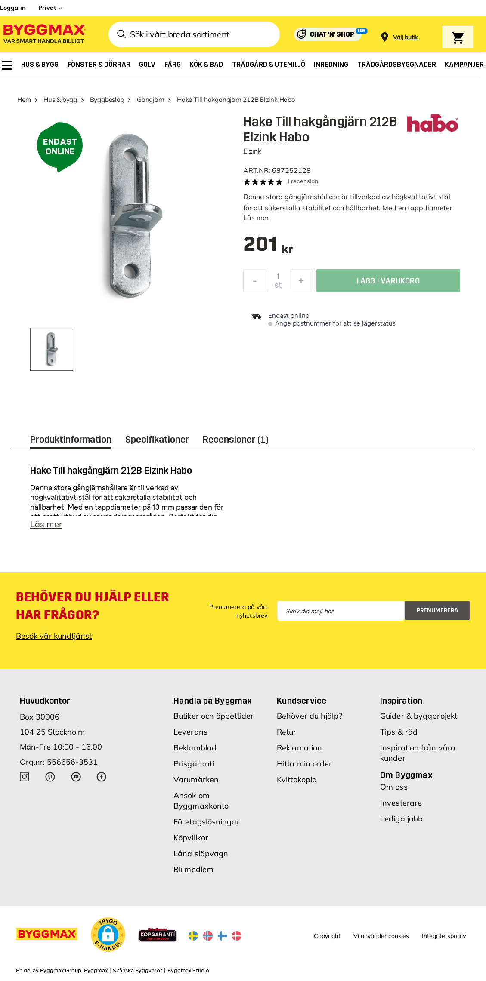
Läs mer (256, 217)
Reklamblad (195, 751)
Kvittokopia (297, 783)
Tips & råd (399, 735)
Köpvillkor (190, 841)
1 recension (302, 181)
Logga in (12, 8)
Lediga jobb (401, 822)
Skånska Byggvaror (137, 974)
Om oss (394, 790)
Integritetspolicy (444, 939)
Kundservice (301, 704)
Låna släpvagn (200, 857)
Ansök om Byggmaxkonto (201, 804)
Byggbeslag (107, 99)
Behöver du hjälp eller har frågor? (92, 609)
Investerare (401, 806)
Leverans (190, 735)
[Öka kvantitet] (301, 283)
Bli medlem (193, 873)
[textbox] (268, 248)
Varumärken (196, 783)
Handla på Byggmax (212, 704)
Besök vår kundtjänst (54, 639)
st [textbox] (278, 287)
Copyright (327, 939)
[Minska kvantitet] (254, 283)
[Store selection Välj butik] (405, 37)
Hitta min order (304, 767)
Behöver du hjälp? (309, 719)
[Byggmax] (44, 35)
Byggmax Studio (188, 974)
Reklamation (299, 751)
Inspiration (401, 704)
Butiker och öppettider (213, 719)
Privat (47, 8)
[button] (108, 938)
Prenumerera (437, 614)
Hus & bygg (60, 99)
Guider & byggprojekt (418, 719)
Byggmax (96, 974)
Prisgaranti (193, 767)
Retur (287, 735)
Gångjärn (150, 99)
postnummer (312, 323)
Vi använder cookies (381, 939)
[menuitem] (7, 65)
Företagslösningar (206, 825)
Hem (24, 99)
